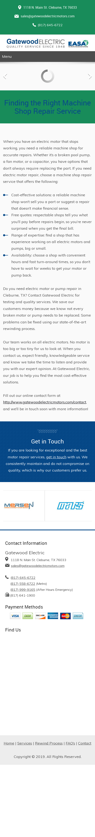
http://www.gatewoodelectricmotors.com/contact (44, 402)
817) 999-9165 (23, 590)
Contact (84, 743)
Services (24, 743)
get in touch (56, 457)
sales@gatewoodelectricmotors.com (48, 16)
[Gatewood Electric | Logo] (47, 43)
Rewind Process (49, 743)
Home (9, 743)
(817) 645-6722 (50, 25)
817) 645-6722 (23, 578)
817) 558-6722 (23, 584)
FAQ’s (70, 743)
